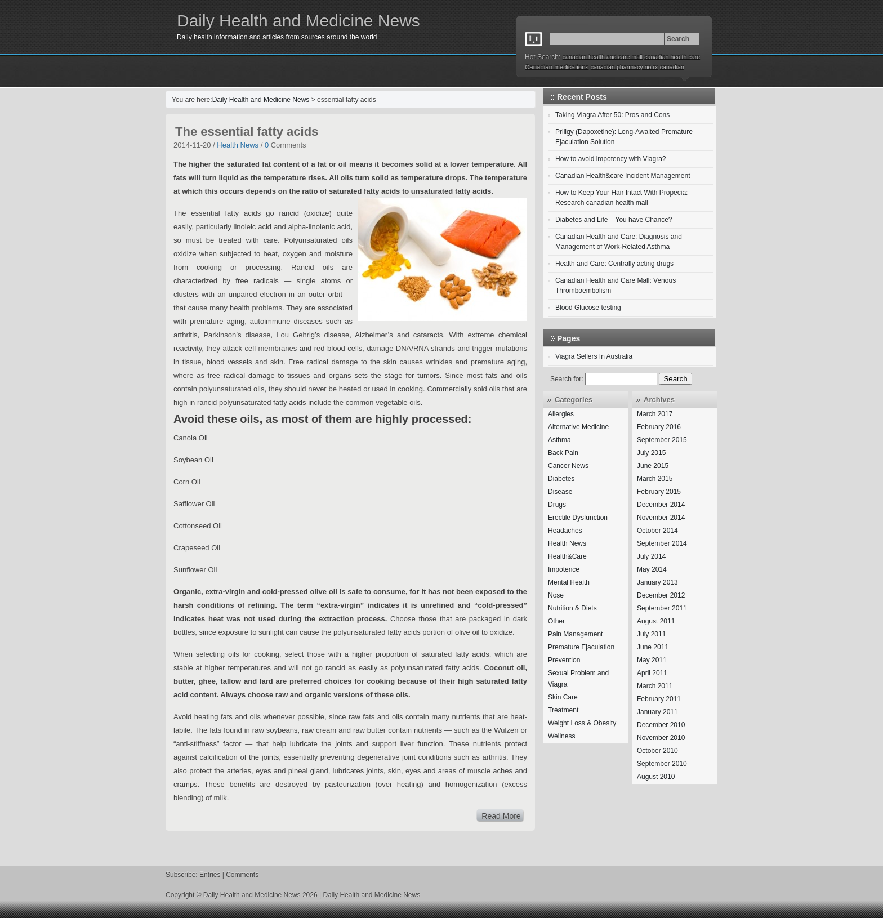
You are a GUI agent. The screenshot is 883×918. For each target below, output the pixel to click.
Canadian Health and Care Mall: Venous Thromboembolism (615, 286)
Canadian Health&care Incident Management (622, 176)
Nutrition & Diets (572, 608)
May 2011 (652, 660)
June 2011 (652, 647)
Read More (500, 816)
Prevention (564, 660)
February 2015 (659, 492)
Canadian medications (556, 67)
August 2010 (656, 777)
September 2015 (662, 440)
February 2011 (659, 699)
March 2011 (654, 686)
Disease (560, 492)
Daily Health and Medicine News (298, 20)
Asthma (559, 440)
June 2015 (652, 466)
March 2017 (654, 414)
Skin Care (563, 697)
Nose (556, 595)
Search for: (566, 379)
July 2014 (651, 556)
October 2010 (657, 751)
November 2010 (661, 738)
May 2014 (652, 569)
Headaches (565, 530)
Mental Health (569, 582)
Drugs (557, 505)
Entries (209, 875)
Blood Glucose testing (588, 307)
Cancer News (568, 466)
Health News (237, 145)
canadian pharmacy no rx (624, 67)
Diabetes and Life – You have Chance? (613, 220)
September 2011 (662, 608)
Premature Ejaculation (581, 647)
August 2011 (656, 621)
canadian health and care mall (603, 57)
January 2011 (657, 712)
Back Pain (563, 453)
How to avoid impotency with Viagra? (610, 159)
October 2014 (657, 530)
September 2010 (662, 764)
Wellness (561, 736)
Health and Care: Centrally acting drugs (614, 264)
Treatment (563, 710)
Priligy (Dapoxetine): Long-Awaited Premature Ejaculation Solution (624, 137)
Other (556, 621)
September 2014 (662, 543)
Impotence (563, 569)
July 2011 (651, 634)
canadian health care (672, 57)
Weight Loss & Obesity (582, 723)
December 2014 (661, 505)
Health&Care (567, 556)
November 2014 (661, 518)
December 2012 (661, 595)
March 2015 (654, 479)
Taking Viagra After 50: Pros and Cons (612, 115)
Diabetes (561, 479)
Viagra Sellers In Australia (593, 356)
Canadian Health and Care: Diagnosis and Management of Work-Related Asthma (618, 242)
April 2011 (652, 673)
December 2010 (661, 725)
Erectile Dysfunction (578, 518)
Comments (242, 875)
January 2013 (657, 582)
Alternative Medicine (578, 427)
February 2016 (659, 427)
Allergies (561, 414)
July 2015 (651, 453)
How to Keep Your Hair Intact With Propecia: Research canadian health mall (621, 198)
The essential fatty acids (246, 131)
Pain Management (575, 634)
